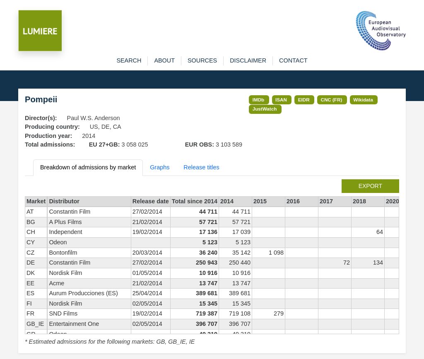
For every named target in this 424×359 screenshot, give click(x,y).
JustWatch (265, 108)
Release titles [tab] (201, 167)
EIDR (304, 99)
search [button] (128, 60)
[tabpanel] (212, 263)
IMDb (259, 99)
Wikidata (363, 99)
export (370, 186)
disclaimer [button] (248, 60)
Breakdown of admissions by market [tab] (88, 167)
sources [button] (202, 60)
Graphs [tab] (159, 167)
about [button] (164, 60)
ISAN (281, 99)
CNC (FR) (331, 99)
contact (293, 60)
